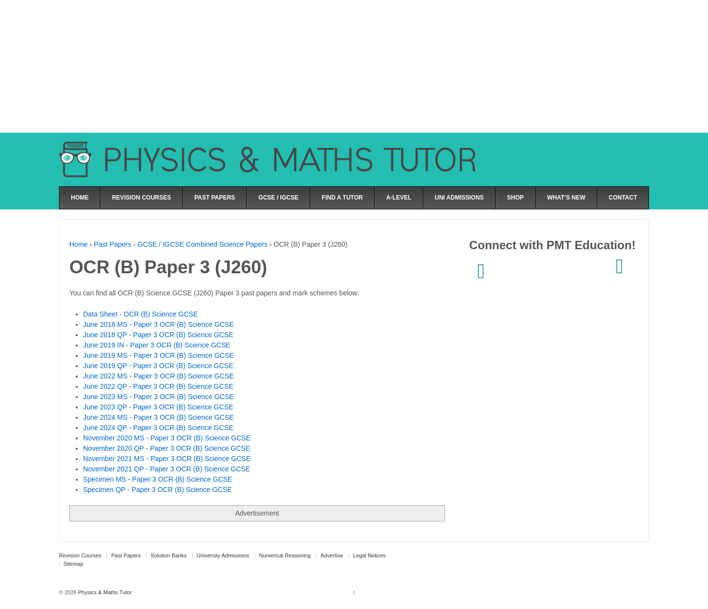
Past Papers (112, 244)
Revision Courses (80, 555)
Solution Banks (168, 555)
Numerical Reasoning (285, 555)
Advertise (332, 555)
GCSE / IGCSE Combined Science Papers (203, 244)
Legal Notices (369, 555)
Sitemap (73, 564)
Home (78, 244)
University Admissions (223, 555)
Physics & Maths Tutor (104, 592)
